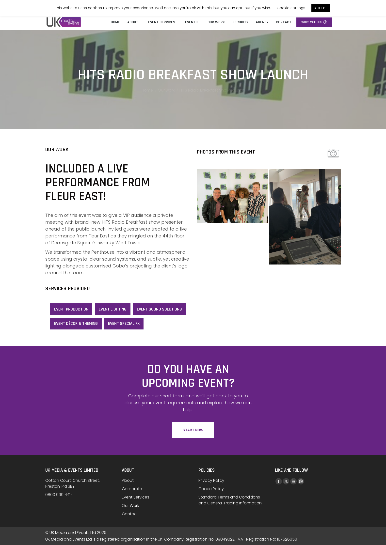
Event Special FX (124, 323)
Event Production (71, 309)
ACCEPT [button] (320, 8)
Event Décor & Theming (76, 323)
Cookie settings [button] (291, 7)
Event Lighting (113, 309)
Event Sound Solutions (159, 309)
